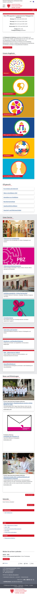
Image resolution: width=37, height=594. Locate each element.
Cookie (31, 585)
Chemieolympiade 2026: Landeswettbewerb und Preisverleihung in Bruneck (16, 477)
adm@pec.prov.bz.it (9, 572)
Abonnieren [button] (6, 559)
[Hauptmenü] (4, 6)
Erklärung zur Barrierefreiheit (10, 585)
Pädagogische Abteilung (10, 538)
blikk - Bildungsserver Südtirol (11, 525)
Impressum (20, 585)
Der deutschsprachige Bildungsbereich (13, 528)
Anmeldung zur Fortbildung (11, 197)
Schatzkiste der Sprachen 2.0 (11, 436)
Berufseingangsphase (9, 201)
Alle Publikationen (8, 512)
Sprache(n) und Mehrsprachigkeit (12, 210)
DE (30, 1)
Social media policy (18, 586)
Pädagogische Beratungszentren (12, 266)
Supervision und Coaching (10, 329)
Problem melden (24, 577)
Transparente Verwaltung (9, 577)
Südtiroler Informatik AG (13, 574)
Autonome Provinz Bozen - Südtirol (13, 568)
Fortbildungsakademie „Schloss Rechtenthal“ (16, 293)
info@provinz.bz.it (9, 571)
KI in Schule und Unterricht (11, 188)
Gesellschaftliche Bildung (10, 206)
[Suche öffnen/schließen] (33, 10)
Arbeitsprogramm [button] (7, 47)
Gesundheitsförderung (9, 364)
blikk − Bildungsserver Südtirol (12, 352)
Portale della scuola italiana (11, 532)
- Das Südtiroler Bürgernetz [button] (12, 581)
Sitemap (6, 563)
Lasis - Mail (7, 527)
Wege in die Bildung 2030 (10, 193)
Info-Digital (7, 530)
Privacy (26, 585)
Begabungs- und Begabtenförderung (13, 341)
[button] (24, 580)
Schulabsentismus (8, 318)
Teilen (20, 563)
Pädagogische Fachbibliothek (11, 238)
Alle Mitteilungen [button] (30, 494)
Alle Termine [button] (31, 505)
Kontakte (17, 577)
